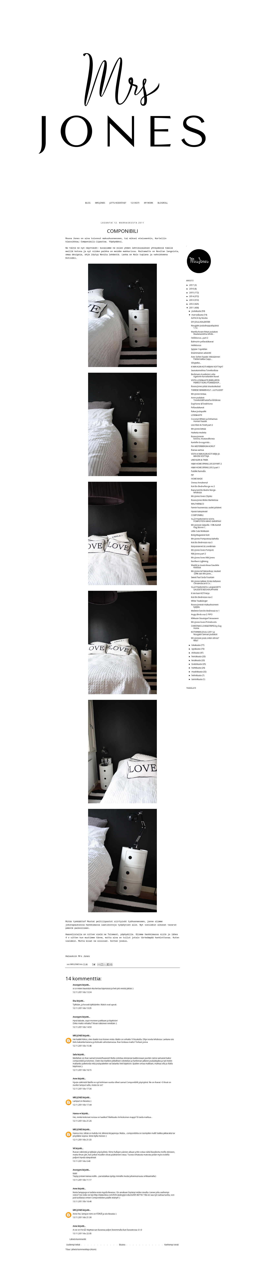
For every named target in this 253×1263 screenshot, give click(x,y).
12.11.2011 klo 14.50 (82, 1027)
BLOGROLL (163, 202)
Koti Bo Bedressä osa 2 (201, 597)
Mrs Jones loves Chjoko (201, 496)
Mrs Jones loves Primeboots (204, 622)
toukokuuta (197, 664)
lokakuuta (196, 645)
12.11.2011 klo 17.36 (82, 1088)
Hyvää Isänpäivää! (199, 511)
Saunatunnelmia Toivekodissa (204, 370)
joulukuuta (197, 311)
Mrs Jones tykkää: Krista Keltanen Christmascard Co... (206, 582)
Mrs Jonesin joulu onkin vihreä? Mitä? (205, 639)
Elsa (74, 1001)
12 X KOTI (135, 202)
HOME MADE (196, 478)
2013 (191, 300)
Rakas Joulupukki (198, 411)
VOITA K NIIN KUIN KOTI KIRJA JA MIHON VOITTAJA (205, 455)
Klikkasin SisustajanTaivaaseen (205, 618)
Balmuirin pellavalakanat (202, 341)
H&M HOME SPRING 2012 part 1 (205, 467)
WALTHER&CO (197, 503)
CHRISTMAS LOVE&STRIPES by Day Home (206, 627)
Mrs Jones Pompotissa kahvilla (205, 538)
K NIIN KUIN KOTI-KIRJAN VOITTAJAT (207, 366)
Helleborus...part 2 (199, 338)
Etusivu (122, 1244)
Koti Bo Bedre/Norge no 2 (203, 486)
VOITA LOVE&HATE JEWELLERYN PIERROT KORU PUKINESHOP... (206, 381)
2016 (191, 288)
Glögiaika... (196, 362)
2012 (191, 304)
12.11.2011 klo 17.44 (82, 1104)
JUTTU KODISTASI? (118, 202)
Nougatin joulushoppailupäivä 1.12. (205, 326)
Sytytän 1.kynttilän (199, 349)
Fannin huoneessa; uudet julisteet (206, 507)
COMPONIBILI (197, 515)
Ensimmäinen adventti (201, 353)
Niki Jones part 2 (198, 553)
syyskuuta (196, 648)
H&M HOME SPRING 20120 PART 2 (206, 463)
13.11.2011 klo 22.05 (82, 1233)
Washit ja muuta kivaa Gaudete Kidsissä (205, 566)
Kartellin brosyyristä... (201, 442)
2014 (191, 296)
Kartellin (160, 238)
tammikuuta (197, 679)
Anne (75, 1078)
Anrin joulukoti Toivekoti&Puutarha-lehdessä (205, 398)
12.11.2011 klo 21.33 (82, 1139)
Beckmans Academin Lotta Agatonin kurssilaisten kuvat (205, 375)
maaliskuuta (197, 671)
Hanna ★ (77, 1113)
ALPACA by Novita (199, 318)
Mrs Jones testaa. (199, 394)
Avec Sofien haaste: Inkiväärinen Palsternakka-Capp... (205, 357)
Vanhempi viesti (171, 1244)
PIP (192, 475)
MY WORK (148, 202)
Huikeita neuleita (198, 432)
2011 (191, 307)
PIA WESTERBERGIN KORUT (203, 446)
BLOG (88, 202)
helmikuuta (197, 675)
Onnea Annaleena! (199, 482)
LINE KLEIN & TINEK (199, 459)
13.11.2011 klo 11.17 (82, 1180)
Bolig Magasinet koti (200, 535)
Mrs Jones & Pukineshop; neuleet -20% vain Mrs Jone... (206, 572)
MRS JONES (100, 202)
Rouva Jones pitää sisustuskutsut (206, 386)
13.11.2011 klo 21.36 (82, 1217)
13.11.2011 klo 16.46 (82, 1201)
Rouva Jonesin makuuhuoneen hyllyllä (204, 605)
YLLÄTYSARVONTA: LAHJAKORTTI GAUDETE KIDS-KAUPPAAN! (206, 588)
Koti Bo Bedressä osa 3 (201, 542)
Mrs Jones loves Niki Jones (203, 557)
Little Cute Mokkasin (200, 531)
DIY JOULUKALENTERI (200, 322)
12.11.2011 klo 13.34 (82, 992)
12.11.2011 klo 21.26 (82, 1121)
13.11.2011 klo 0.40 (81, 1161)
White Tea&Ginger (199, 601)
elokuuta (196, 652)
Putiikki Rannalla (198, 471)
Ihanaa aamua (197, 450)
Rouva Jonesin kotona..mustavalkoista (203, 437)
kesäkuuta (196, 660)
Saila (75, 1054)
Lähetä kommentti (78, 1239)
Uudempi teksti (73, 1244)
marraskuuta (198, 314)
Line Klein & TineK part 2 (202, 425)
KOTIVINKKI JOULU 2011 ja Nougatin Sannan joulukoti (204, 633)
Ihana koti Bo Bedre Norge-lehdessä (203, 491)
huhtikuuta (197, 667)
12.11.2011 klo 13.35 (82, 1008)
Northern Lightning (199, 561)
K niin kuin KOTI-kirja (200, 593)
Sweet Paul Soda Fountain (202, 577)
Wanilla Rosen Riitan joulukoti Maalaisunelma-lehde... (204, 332)
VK (74, 1148)
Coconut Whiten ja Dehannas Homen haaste (204, 420)
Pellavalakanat (197, 407)
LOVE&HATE (196, 415)
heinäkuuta (197, 656)
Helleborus (196, 345)
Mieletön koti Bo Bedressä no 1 (205, 610)
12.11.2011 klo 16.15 (82, 1070)
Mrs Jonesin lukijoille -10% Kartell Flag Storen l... (206, 526)
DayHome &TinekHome (202, 403)
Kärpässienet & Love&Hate (203, 546)
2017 (191, 285)
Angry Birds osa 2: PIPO (202, 614)
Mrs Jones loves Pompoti (202, 550)
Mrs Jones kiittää (198, 428)
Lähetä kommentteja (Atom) (83, 1249)
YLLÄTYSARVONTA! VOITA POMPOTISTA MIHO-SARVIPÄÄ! (206, 520)
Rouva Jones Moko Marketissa (204, 500)
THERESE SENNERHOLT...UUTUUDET (207, 390)
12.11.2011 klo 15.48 (82, 1045)
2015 (191, 292)
